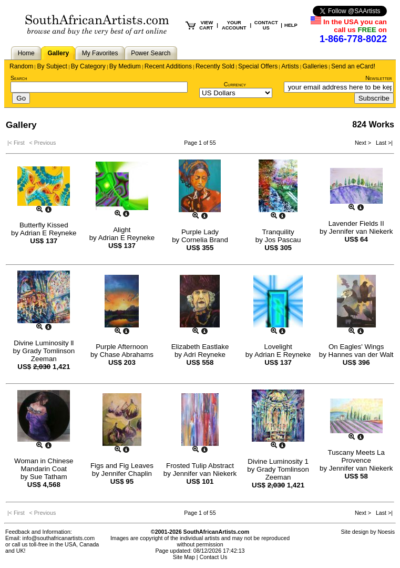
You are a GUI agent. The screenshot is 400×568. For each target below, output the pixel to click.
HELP (291, 25)
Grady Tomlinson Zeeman (48, 355)
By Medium (125, 66)
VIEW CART (206, 25)
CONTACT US (266, 25)
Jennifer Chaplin (126, 473)
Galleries (315, 66)
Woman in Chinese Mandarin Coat (43, 465)
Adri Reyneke (204, 354)
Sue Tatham (48, 477)
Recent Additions (168, 66)
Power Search (150, 53)
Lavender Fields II (356, 223)
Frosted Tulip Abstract (200, 466)
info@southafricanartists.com (59, 538)
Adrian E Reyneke (48, 233)
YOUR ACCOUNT (234, 25)
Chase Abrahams (126, 354)
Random (21, 66)
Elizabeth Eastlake (200, 347)
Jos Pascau (283, 240)
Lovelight (278, 347)
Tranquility (278, 232)
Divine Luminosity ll (44, 343)
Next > (364, 142)
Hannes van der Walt (361, 354)
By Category (88, 66)
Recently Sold (215, 66)
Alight (121, 230)
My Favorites (100, 53)
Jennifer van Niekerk (361, 231)
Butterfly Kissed (43, 225)
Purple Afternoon (122, 347)
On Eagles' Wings (356, 347)
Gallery (58, 53)
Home (26, 53)
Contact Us (214, 557)
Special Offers (258, 66)
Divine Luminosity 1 (278, 461)
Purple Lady (200, 232)
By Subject (52, 66)
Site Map (184, 557)
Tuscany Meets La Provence (355, 456)
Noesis (386, 532)
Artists (290, 66)
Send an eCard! (353, 66)
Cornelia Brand (204, 240)
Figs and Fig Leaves (121, 466)
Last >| (383, 142)
